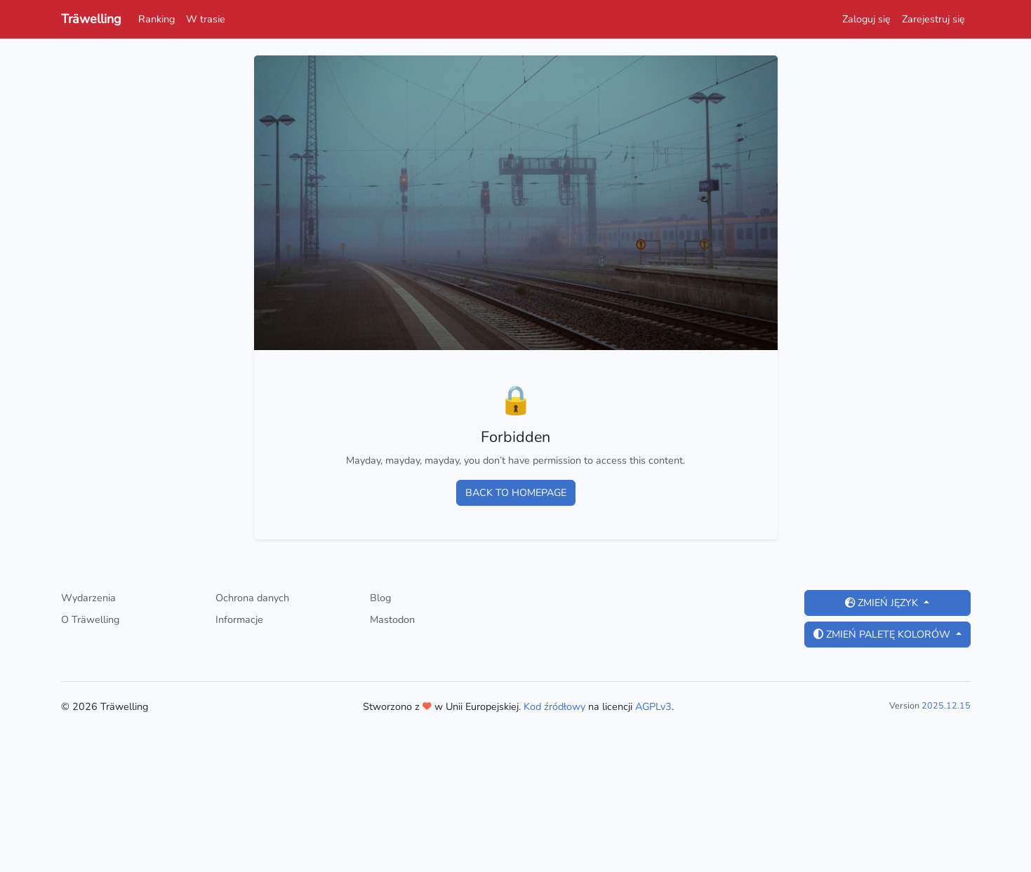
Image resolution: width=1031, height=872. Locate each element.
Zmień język (883, 603)
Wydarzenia (88, 598)
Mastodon (392, 619)
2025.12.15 (946, 705)
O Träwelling (90, 619)
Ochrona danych (252, 598)
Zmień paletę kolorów (883, 634)
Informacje (239, 619)
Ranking (156, 19)
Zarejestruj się (933, 19)
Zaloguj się (866, 19)
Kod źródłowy (554, 706)
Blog (380, 598)
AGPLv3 (653, 706)
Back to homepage (515, 492)
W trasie (205, 19)
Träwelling (91, 19)
